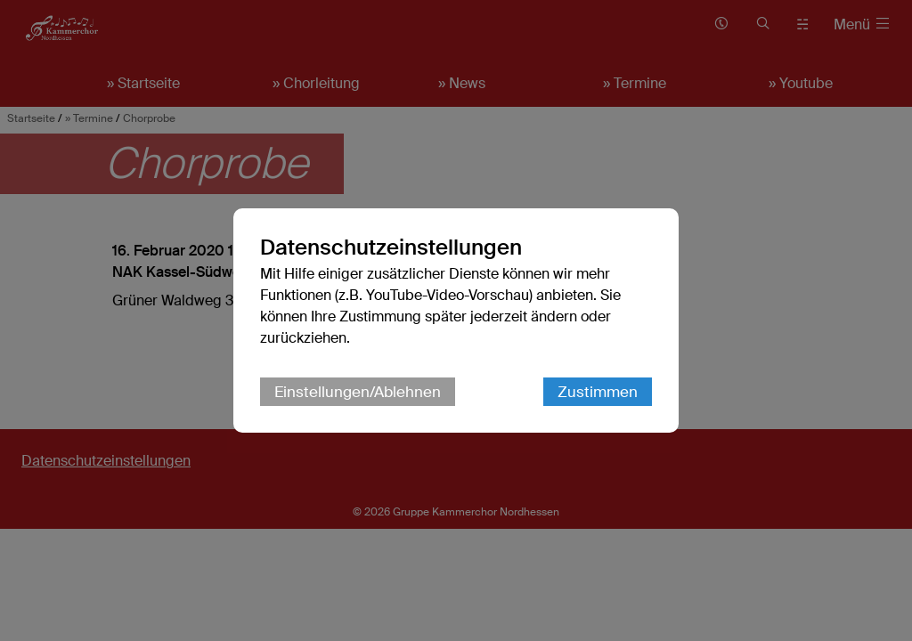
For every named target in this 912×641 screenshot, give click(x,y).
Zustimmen (598, 392)
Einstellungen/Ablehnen (357, 392)
